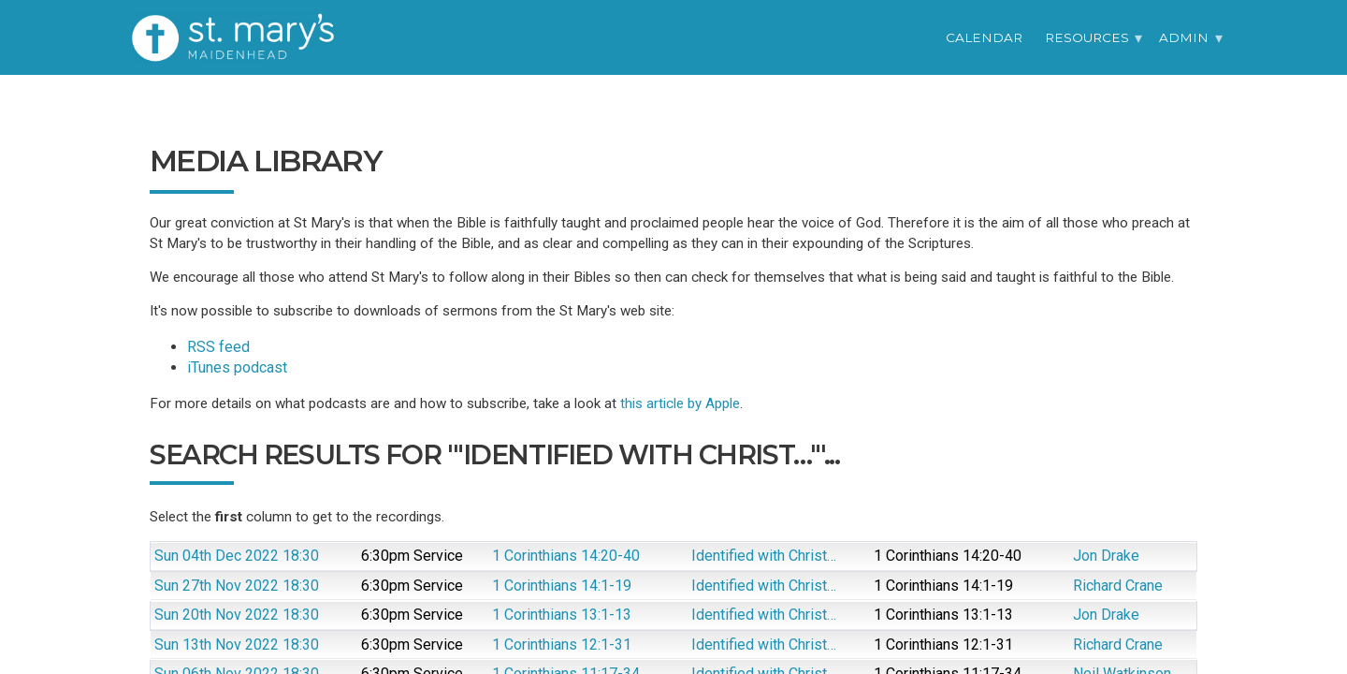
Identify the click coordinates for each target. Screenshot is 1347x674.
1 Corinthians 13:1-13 (561, 614)
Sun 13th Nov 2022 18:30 (236, 644)
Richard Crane (1118, 585)
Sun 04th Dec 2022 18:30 (236, 555)
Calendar (984, 37)
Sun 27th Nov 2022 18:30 (236, 585)
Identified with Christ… (763, 555)
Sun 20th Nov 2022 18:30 (236, 614)
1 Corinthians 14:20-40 (566, 555)
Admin (1184, 37)
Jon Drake (1106, 555)
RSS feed (218, 347)
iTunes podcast (237, 367)
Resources (1087, 37)
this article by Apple (680, 403)
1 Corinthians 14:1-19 (561, 585)
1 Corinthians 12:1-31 (561, 644)
